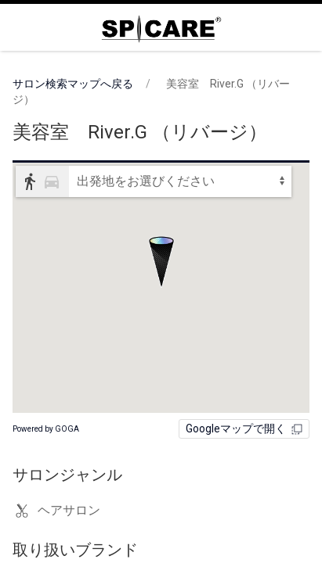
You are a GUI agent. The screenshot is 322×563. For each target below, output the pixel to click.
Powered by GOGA (46, 429)
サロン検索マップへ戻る (73, 83)
